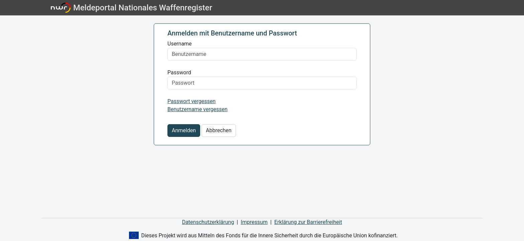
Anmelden (184, 130)
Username (179, 44)
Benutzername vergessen (197, 109)
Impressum (254, 222)
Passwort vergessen (191, 101)
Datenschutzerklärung (208, 222)
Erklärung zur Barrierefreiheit (308, 222)
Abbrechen (219, 130)
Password (179, 72)
